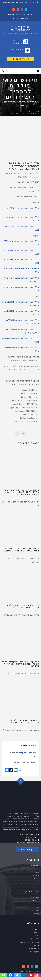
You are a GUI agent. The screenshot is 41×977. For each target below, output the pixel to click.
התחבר (33, 14)
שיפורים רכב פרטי (33, 945)
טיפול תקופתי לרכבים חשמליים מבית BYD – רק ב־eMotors (21, 550)
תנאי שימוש (24, 18)
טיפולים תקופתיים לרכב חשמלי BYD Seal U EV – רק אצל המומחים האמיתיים (21, 492)
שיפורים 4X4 (35, 948)
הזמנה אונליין (35, 866)
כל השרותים (35, 929)
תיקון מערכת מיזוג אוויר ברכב (29, 942)
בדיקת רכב (35, 932)
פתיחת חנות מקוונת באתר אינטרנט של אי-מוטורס (17, 433)
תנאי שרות (16, 18)
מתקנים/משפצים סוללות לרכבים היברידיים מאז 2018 (22, 721)
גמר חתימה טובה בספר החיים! (24, 433)
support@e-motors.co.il (29, 843)
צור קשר (36, 882)
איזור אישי (26, 14)
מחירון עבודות (34, 952)
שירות (37, 875)
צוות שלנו (36, 879)
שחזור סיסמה (9, 14)
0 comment (22, 176)
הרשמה (18, 14)
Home (29, 111)
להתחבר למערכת (26, 753)
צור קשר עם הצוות (27, 850)
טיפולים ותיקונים (34, 939)
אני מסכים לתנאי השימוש (29, 766)
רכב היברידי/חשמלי (14, 173)
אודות (37, 872)
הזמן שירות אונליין (21, 59)
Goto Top (21, 782)
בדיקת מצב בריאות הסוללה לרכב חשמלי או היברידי (23, 606)
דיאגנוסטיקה (35, 935)
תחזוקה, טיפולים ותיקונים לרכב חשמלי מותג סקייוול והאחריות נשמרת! (20, 664)
